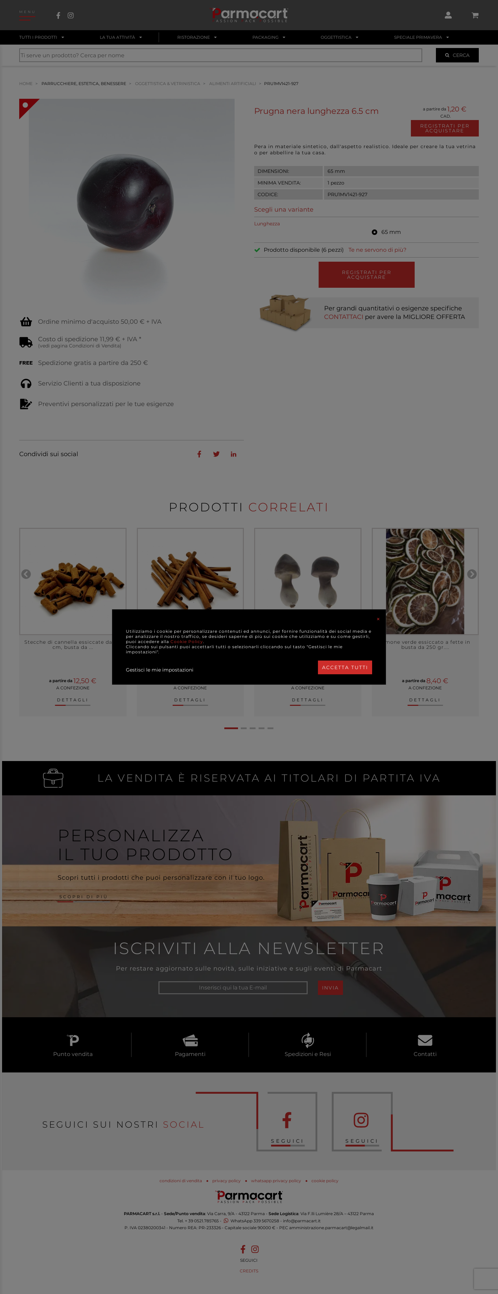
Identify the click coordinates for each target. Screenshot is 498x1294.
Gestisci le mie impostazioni (159, 669)
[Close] (378, 619)
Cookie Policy (186, 641)
